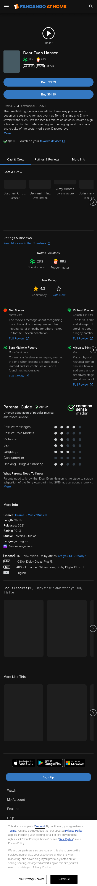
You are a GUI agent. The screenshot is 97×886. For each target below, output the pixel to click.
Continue (64, 879)
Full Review (19, 338)
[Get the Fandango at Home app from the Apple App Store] (24, 763)
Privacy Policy (73, 831)
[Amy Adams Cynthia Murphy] (65, 202)
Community (39, 295)
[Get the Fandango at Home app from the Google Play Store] (50, 763)
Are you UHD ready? (72, 556)
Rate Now (58, 295)
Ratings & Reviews (47, 159)
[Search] (91, 6)
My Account (16, 799)
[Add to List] (91, 66)
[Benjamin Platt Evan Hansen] (40, 202)
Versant (40, 826)
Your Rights (66, 839)
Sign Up (48, 777)
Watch (11, 790)
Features (13, 809)
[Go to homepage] (40, 6)
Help (10, 818)
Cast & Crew (15, 159)
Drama (19, 515)
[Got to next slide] (93, 202)
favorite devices (52, 141)
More (7, 133)
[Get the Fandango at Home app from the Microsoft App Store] (74, 763)
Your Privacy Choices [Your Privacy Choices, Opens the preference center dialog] (32, 879)
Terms (12, 831)
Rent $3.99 (48, 82)
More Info (78, 159)
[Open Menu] (6, 6)
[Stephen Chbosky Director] (14, 202)
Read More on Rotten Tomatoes (26, 243)
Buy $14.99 (48, 94)
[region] (48, 853)
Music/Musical (37, 515)
